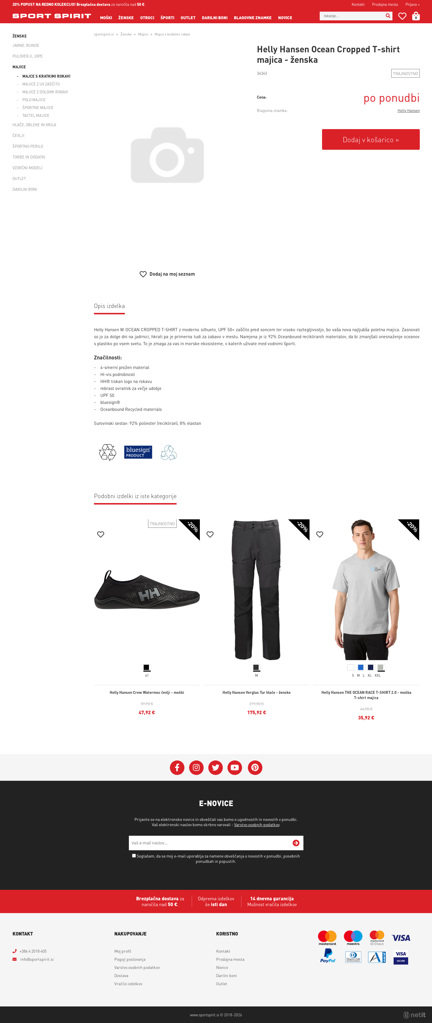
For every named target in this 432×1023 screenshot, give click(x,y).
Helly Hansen (409, 110)
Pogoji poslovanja (129, 959)
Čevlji (18, 135)
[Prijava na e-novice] (296, 843)
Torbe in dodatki (29, 156)
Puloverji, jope (28, 56)
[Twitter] (215, 767)
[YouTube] (234, 767)
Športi (167, 17)
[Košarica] (419, 16)
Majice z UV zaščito (41, 83)
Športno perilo (28, 146)
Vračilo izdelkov (128, 983)
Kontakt (358, 4)
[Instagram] (196, 767)
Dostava (121, 975)
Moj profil (122, 951)
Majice (19, 66)
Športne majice (38, 107)
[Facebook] (177, 767)
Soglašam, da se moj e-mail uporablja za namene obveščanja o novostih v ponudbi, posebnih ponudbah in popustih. (218, 858)
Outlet (188, 17)
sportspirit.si (104, 34)
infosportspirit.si (36, 959)
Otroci (147, 17)
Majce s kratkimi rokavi (46, 76)
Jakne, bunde (26, 45)
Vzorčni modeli (27, 167)
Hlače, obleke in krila (34, 124)
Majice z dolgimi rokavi (45, 91)
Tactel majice (35, 115)
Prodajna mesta (385, 4)
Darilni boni (214, 17)
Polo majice (34, 99)
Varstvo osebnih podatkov (256, 824)
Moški (106, 17)
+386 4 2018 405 (33, 951)
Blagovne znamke (253, 17)
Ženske (126, 17)
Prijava (413, 4)
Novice (285, 17)
